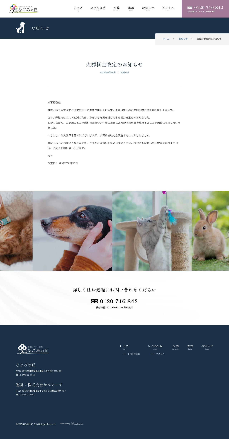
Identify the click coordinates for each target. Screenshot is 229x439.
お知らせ (183, 38)
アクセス (160, 354)
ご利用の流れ (134, 354)
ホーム (166, 38)
